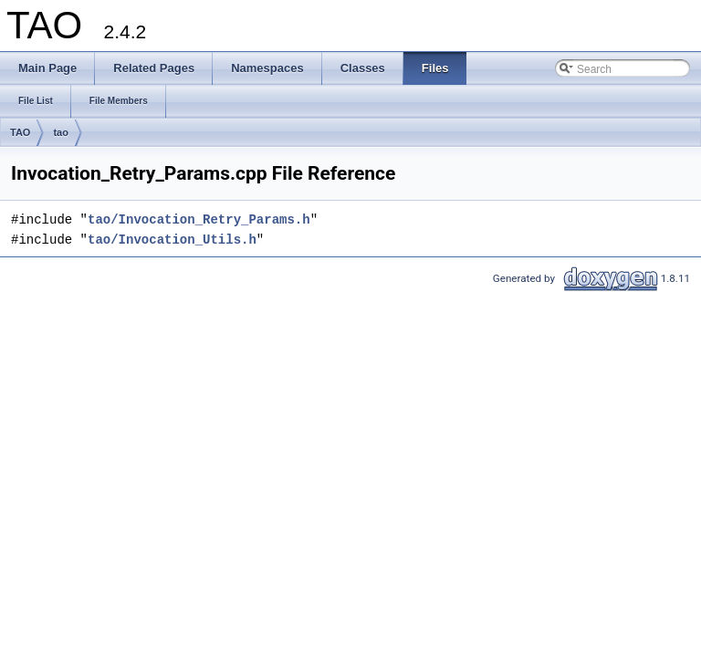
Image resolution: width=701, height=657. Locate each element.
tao (60, 132)
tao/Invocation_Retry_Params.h (199, 219)
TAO (20, 132)
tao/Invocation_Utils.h (172, 239)
